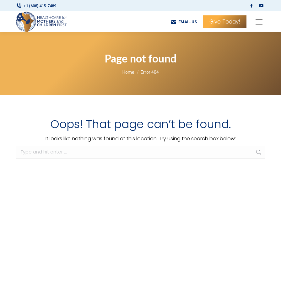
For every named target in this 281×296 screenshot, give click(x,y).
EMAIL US (183, 21)
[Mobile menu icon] (259, 22)
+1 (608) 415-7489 (36, 6)
